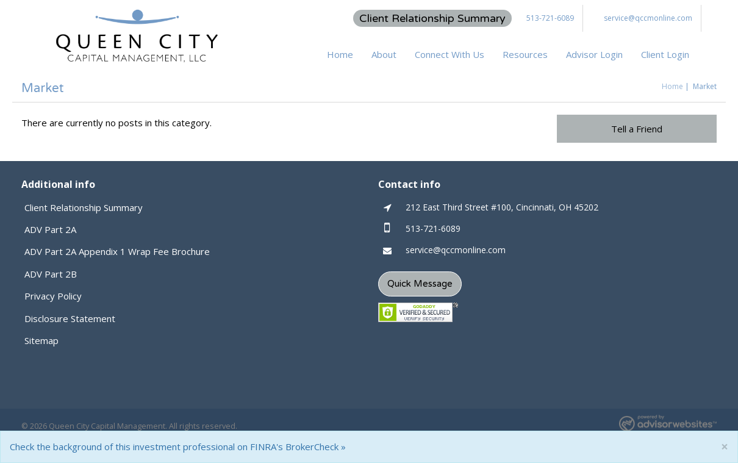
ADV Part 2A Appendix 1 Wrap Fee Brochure (117, 251)
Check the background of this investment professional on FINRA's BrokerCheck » (178, 446)
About (383, 54)
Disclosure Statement (69, 318)
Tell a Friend (636, 129)
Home (340, 54)
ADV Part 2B (50, 274)
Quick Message (420, 283)
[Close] (724, 446)
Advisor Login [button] (594, 54)
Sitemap (41, 340)
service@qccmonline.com (648, 18)
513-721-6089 (550, 18)
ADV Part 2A (50, 229)
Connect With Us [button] (449, 54)
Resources (525, 54)
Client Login (665, 54)
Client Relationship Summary (432, 18)
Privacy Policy (53, 296)
